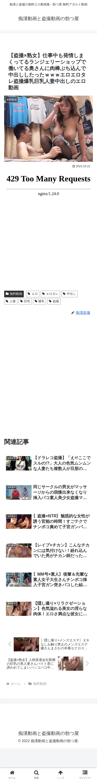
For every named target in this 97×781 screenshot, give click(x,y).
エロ (33, 294)
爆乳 (40, 301)
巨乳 (25, 301)
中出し (69, 294)
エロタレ (50, 294)
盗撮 (54, 301)
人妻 (11, 301)
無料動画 (14, 294)
